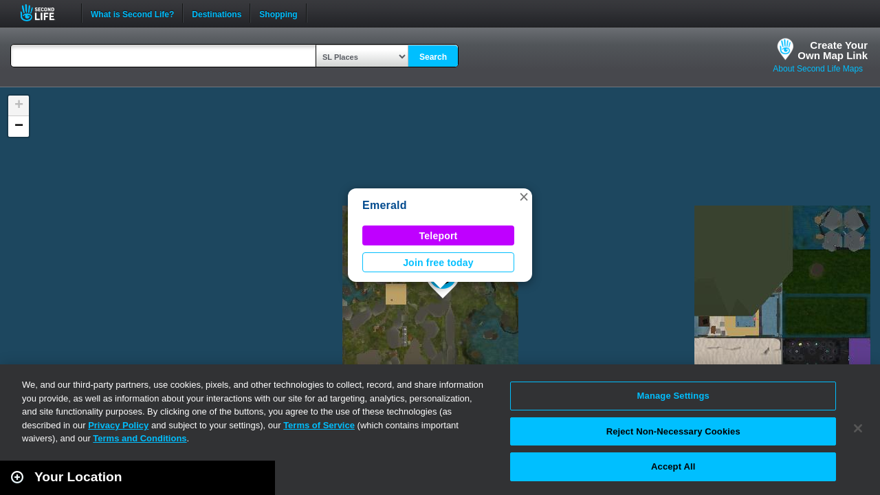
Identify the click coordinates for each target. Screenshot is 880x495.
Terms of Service (319, 425)
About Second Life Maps (818, 69)
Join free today (438, 262)
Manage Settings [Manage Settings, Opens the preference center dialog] (673, 395)
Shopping (278, 13)
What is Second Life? (132, 13)
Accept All (673, 466)
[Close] (858, 428)
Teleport (438, 235)
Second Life (45, 12)
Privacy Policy (118, 425)
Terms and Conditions (139, 438)
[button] (524, 196)
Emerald (384, 205)
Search (433, 57)
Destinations (216, 13)
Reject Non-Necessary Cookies (673, 431)
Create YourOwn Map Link (833, 50)
